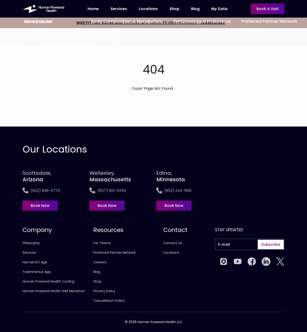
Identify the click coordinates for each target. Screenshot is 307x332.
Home (93, 8)
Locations (148, 8)
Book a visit (268, 8)
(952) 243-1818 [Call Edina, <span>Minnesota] (173, 191)
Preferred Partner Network (114, 252)
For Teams (102, 243)
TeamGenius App (37, 271)
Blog (195, 8)
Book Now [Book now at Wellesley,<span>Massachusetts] (107, 205)
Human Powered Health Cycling (48, 281)
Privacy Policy (104, 291)
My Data (219, 8)
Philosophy (31, 243)
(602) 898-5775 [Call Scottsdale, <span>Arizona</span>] (41, 191)
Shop (174, 8)
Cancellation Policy (109, 300)
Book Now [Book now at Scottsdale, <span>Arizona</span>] (40, 205)
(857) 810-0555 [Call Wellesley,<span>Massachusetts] (107, 191)
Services (119, 8)
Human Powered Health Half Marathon (54, 291)
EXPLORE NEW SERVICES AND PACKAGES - (151, 23)
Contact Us (172, 243)
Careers (99, 262)
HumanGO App (35, 262)
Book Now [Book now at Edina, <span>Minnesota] (174, 205)
